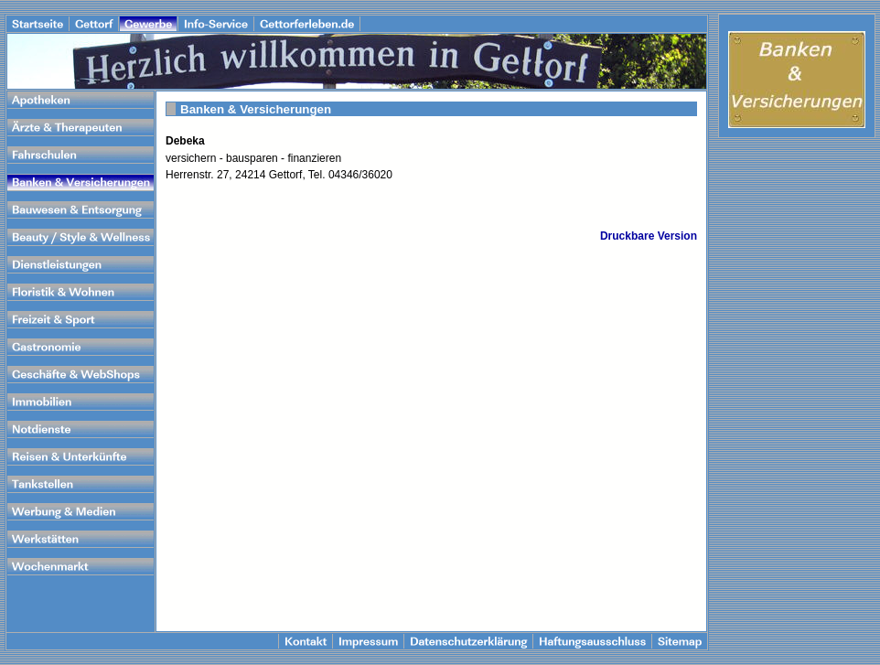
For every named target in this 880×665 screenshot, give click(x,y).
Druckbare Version (648, 236)
